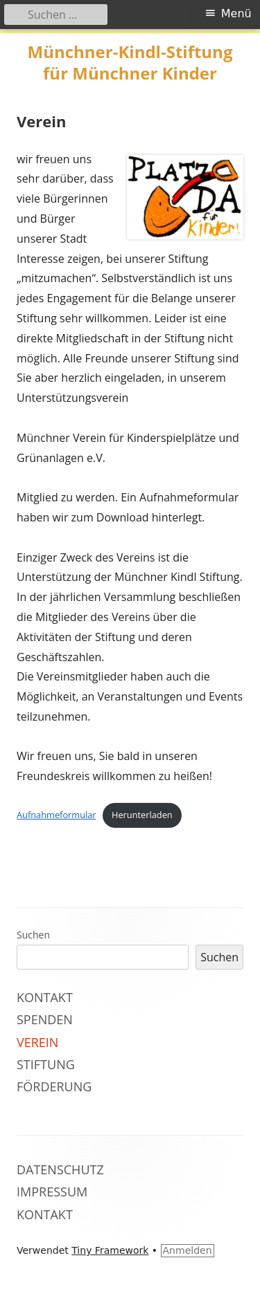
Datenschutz (60, 1169)
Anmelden (187, 1250)
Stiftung (46, 1064)
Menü (236, 13)
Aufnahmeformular (56, 814)
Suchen (33, 934)
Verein (37, 1042)
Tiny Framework (109, 1250)
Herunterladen (142, 814)
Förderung (54, 1086)
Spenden (45, 1019)
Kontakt (45, 997)
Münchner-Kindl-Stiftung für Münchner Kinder (130, 62)
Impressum (52, 1191)
